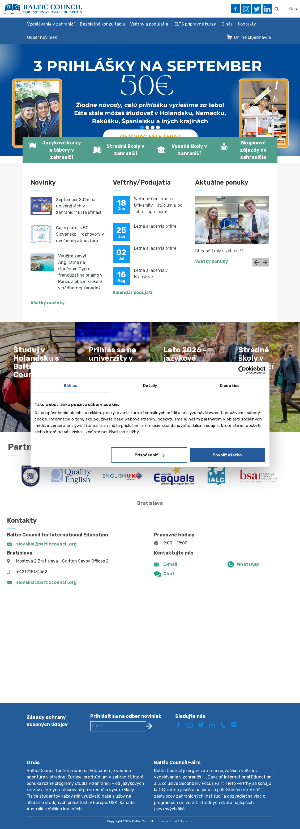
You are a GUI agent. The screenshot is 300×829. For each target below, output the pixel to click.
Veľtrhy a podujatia (149, 24)
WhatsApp (248, 564)
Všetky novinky (48, 302)
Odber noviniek (42, 37)
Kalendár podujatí (132, 292)
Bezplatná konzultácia (102, 24)
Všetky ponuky (211, 261)
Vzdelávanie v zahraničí (51, 24)
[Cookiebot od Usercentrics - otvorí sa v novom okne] (242, 370)
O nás (227, 24)
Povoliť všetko (227, 455)
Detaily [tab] (150, 385)
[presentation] (130, 749)
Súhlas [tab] (70, 385)
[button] (22, 100)
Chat (168, 573)
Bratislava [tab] (150, 503)
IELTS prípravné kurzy (194, 24)
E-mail (170, 564)
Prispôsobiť (149, 455)
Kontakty (247, 24)
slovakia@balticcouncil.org (46, 544)
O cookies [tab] (229, 385)
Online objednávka (252, 37)
